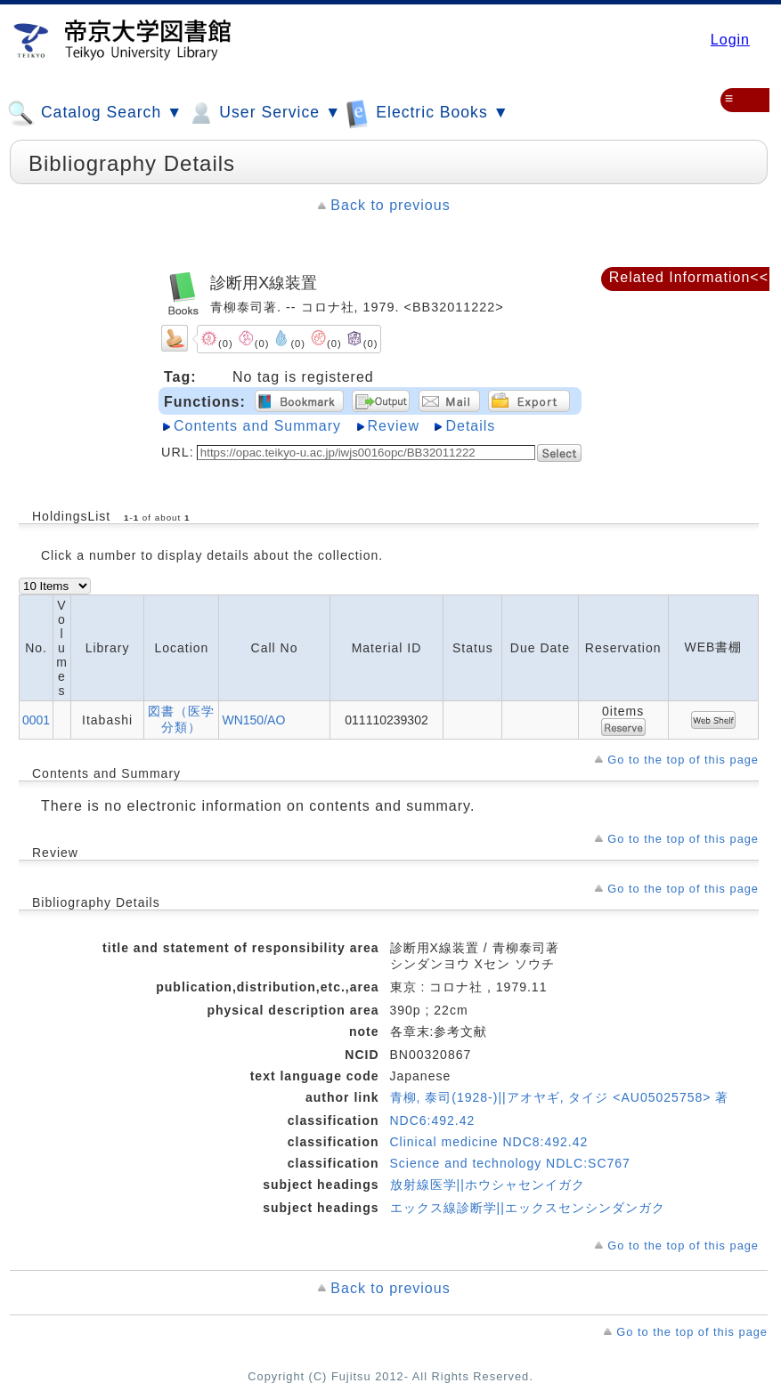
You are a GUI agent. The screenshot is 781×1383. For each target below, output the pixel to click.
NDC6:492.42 (433, 1120)
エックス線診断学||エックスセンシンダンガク (527, 1208)
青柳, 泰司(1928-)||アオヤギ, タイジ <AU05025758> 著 (559, 1097)
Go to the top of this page (683, 759)
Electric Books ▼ (427, 112)
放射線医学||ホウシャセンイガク (487, 1184)
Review (393, 425)
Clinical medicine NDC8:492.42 (489, 1142)
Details (470, 425)
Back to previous (390, 205)
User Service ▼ (264, 113)
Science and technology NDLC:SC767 (510, 1163)
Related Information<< (689, 277)
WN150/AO (253, 720)
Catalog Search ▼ (95, 113)
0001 (36, 720)
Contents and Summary (257, 425)
